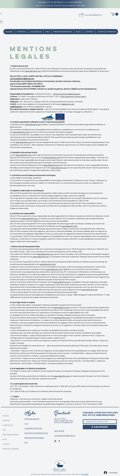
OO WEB (84, 474)
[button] (114, 14)
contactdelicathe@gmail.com (22, 79)
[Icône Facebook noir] (59, 441)
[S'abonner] (100, 427)
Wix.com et (76, 474)
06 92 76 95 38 (59, 431)
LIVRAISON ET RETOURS (33, 428)
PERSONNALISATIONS (11, 435)
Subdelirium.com (67, 104)
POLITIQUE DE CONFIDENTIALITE (36, 433)
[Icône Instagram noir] (55, 441)
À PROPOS (6, 420)
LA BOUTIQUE (8, 425)
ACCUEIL (6, 416)
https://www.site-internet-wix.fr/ (73, 97)
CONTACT (6, 444)
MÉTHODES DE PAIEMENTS (34, 438)
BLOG (5, 439)
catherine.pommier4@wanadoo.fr (66, 94)
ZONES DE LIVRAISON (11, 449)
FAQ (26, 442)
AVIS (4, 430)
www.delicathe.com (33, 71)
